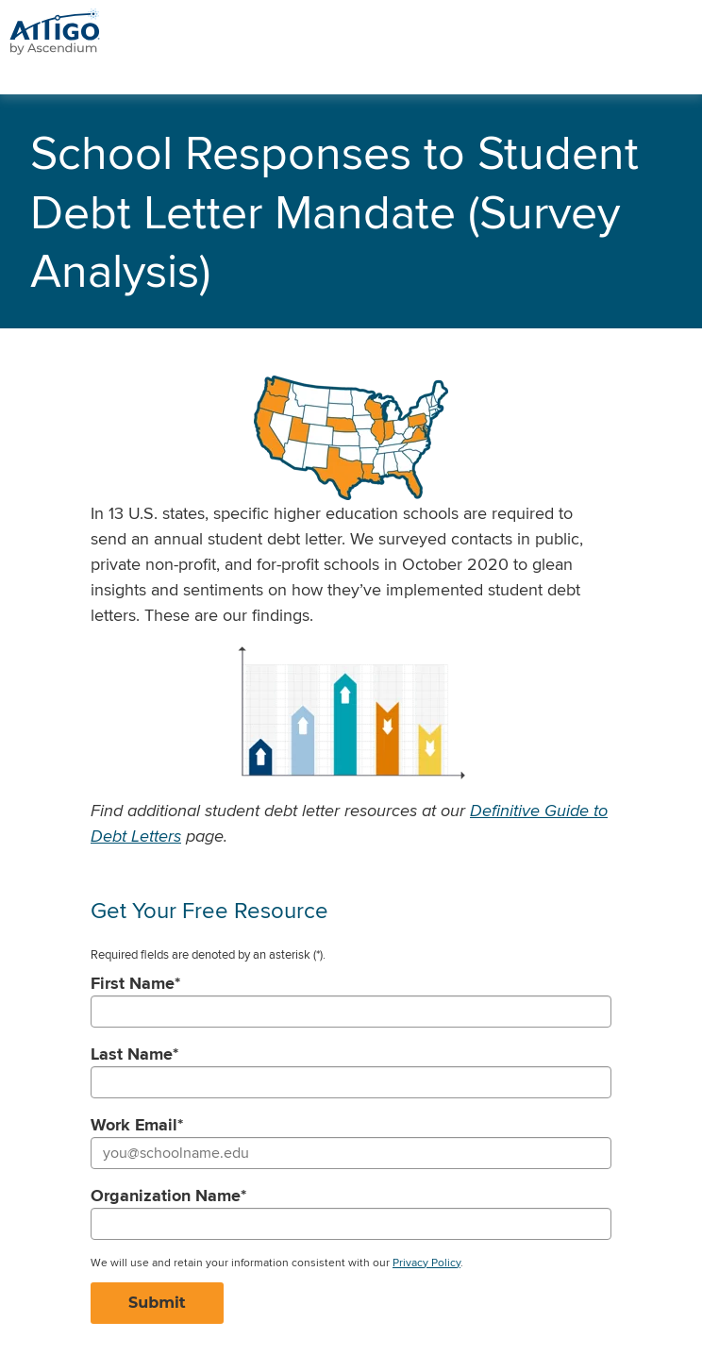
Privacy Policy (426, 1262)
